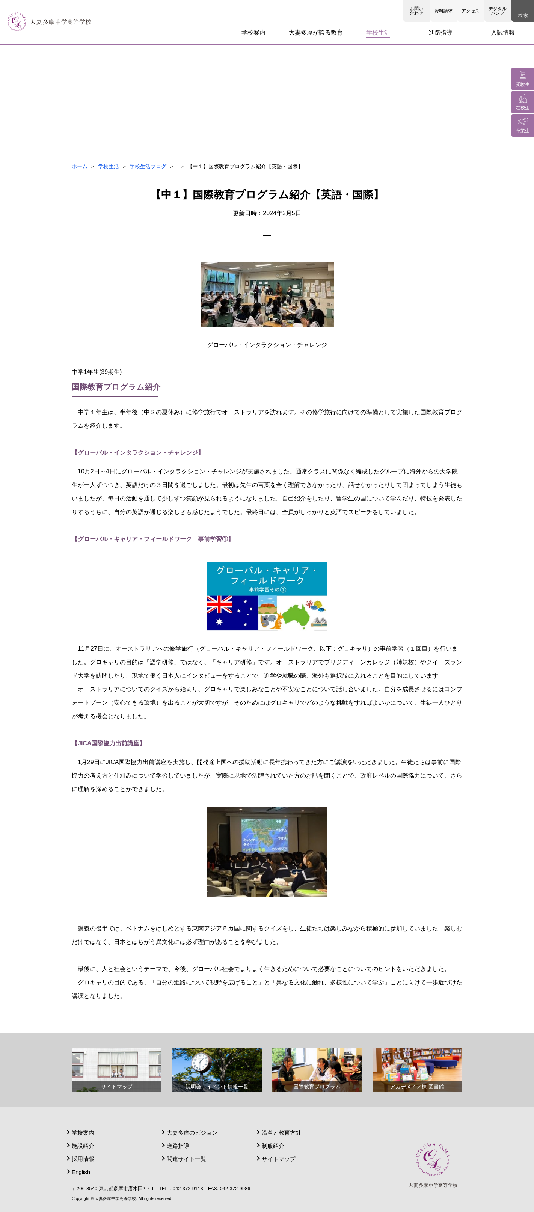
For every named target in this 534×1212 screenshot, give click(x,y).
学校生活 (108, 166)
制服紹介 (273, 1146)
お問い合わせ (416, 11)
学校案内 (83, 1132)
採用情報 (83, 1159)
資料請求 (443, 11)
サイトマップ (279, 1159)
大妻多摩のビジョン (192, 1132)
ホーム (79, 166)
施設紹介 (83, 1146)
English (81, 1172)
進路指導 (178, 1146)
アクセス (471, 11)
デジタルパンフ (498, 11)
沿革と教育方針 (281, 1132)
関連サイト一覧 (186, 1159)
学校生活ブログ (148, 166)
